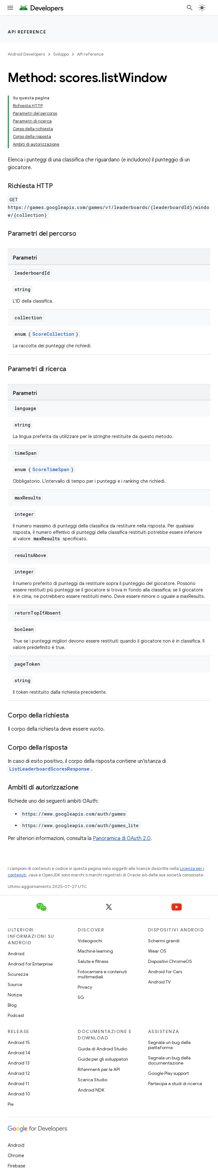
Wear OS (157, 951)
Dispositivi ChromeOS (170, 961)
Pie (10, 1104)
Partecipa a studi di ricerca (175, 1083)
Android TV (159, 982)
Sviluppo (61, 54)
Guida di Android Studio (102, 1049)
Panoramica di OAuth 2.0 (122, 838)
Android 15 (19, 1042)
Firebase (16, 1166)
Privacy (85, 987)
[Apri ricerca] (190, 8)
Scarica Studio (92, 1080)
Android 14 (19, 1053)
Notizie (15, 995)
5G (81, 997)
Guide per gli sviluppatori (103, 1059)
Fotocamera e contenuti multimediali (102, 974)
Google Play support (168, 1073)
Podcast (16, 1015)
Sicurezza (18, 974)
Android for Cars (165, 971)
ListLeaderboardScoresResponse (49, 769)
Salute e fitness (93, 961)
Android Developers (26, 54)
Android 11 (18, 1083)
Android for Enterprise (30, 964)
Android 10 (19, 1094)
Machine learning (95, 951)
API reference (27, 32)
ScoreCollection (53, 334)
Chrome (16, 1155)
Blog (12, 1005)
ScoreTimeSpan (50, 469)
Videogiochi (90, 941)
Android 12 (19, 1073)
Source (15, 984)
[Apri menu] (10, 7)
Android (16, 953)
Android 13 (19, 1063)
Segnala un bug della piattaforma (169, 1044)
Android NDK (91, 1090)
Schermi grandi (163, 941)
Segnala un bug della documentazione (169, 1060)
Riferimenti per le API (99, 1069)
